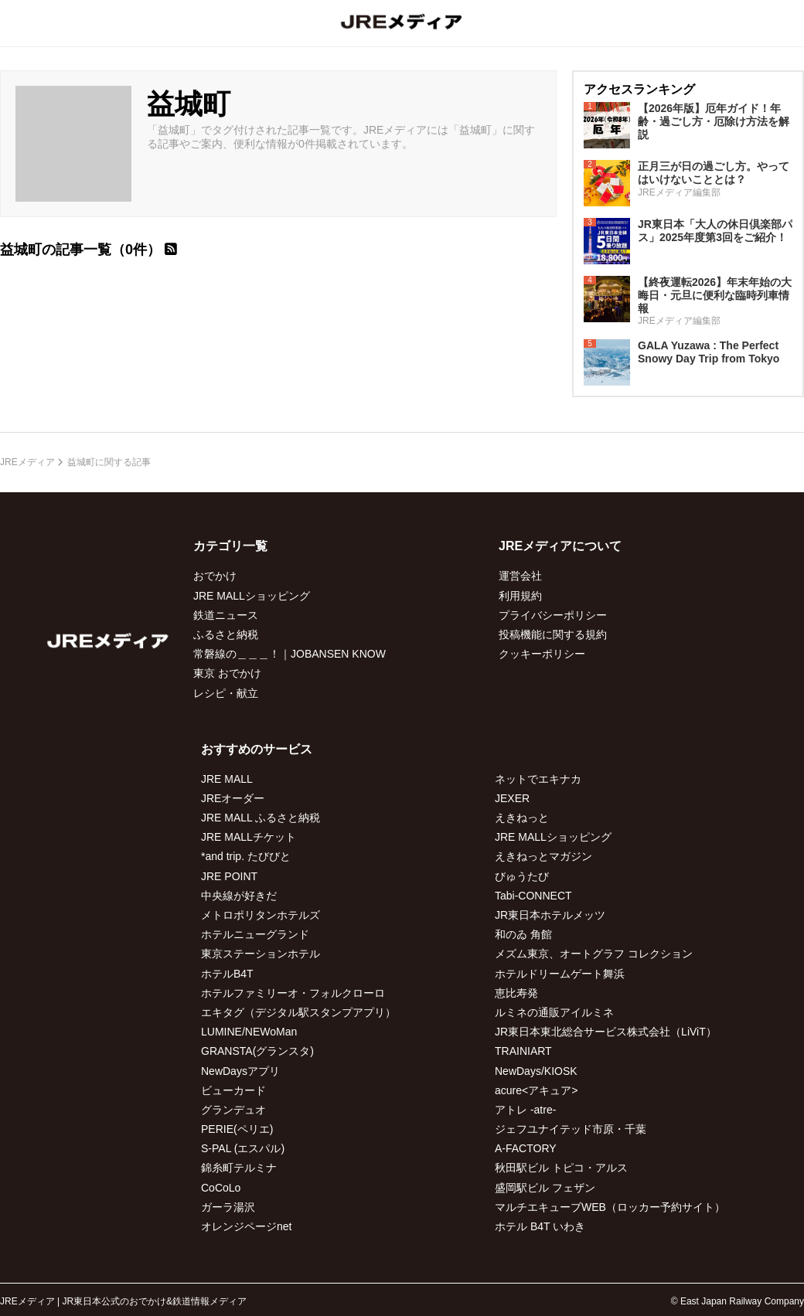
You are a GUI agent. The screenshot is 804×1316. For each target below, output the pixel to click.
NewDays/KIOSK (536, 1071)
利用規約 (520, 596)
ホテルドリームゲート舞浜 (560, 973)
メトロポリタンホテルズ (260, 915)
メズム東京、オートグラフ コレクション (594, 953)
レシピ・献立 (225, 693)
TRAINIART (523, 1051)
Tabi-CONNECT (533, 895)
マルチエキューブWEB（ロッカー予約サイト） (610, 1207)
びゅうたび (522, 876)
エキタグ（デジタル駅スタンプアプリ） (298, 1012)
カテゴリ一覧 (230, 546)
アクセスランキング (639, 89)
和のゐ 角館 (523, 934)
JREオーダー (232, 798)
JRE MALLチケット (248, 837)
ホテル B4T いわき (540, 1226)
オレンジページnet (246, 1226)
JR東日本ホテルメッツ (550, 915)
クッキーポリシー (542, 654)
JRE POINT (229, 876)
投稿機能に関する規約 (553, 634)
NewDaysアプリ (240, 1071)
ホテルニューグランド (255, 934)
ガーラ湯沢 (228, 1207)
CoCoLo (220, 1188)
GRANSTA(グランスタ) (257, 1051)
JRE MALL (227, 779)
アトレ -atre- (525, 1109)
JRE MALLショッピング (251, 596)
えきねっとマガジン (543, 856)
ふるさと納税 (225, 634)
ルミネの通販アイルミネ (554, 1012)
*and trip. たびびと (246, 856)
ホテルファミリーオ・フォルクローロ (293, 993)
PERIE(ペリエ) (237, 1129)
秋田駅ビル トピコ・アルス (561, 1167)
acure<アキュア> (536, 1090)
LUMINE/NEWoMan (249, 1031)
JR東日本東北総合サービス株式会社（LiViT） (606, 1031)
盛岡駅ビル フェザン (545, 1188)
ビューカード (233, 1090)
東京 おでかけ (227, 673)
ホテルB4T (227, 973)
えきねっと (522, 817)
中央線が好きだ (239, 895)
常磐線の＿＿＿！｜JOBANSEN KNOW (289, 654)
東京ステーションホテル (260, 953)
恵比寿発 (516, 993)
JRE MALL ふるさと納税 (260, 817)
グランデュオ (233, 1109)
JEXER (512, 798)
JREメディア (27, 462)
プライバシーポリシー (553, 615)
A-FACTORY (526, 1148)
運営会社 (520, 576)
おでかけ (215, 576)
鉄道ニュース (225, 615)
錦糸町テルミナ (239, 1167)
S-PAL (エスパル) (242, 1148)
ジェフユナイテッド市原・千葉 (570, 1129)
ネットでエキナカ (538, 779)
